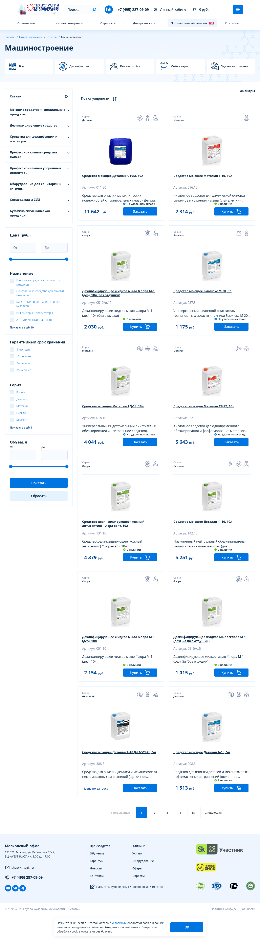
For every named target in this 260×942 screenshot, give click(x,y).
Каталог (16, 96)
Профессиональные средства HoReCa (33, 154)
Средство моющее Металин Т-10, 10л (204, 176)
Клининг (138, 873)
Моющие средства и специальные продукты (37, 112)
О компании (26, 23)
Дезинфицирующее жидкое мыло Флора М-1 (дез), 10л (118, 658)
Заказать (140, 216)
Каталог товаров (68, 23)
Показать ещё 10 (22, 327)
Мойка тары (179, 66)
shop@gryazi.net (19, 894)
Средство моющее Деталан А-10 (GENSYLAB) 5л (119, 777)
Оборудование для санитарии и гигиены (36, 186)
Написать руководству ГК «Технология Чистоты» (127, 914)
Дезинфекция (79, 66)
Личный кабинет (171, 9)
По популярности (99, 98)
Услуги (137, 881)
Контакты (232, 23)
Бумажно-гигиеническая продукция (30, 213)
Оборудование (143, 888)
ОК (187, 927)
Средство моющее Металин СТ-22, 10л (205, 416)
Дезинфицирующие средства (34, 125)
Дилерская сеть (144, 23)
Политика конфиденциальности (233, 936)
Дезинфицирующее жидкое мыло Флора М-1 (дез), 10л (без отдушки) (118, 298)
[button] (94, 9)
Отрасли (106, 23)
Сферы (137, 896)
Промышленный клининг (192, 23)
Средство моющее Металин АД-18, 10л (115, 416)
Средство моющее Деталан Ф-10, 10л (205, 536)
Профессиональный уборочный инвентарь (35, 170)
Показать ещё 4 (21, 427)
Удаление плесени (234, 66)
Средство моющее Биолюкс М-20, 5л (204, 296)
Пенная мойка (130, 66)
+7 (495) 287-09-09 (133, 9)
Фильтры (247, 91)
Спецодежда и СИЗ (25, 199)
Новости (96, 896)
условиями (119, 923)
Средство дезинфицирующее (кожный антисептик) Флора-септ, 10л (116, 538)
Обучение (97, 881)
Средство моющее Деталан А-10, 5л (203, 775)
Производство (100, 873)
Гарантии (96, 888)
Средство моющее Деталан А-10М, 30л (115, 176)
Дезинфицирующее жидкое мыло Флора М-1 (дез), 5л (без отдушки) (209, 658)
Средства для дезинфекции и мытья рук (34, 138)
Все (21, 66)
